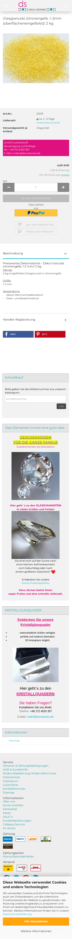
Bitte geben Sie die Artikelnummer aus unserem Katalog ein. (35, 391)
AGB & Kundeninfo (15, 769)
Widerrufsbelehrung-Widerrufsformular (29, 773)
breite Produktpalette (35, 582)
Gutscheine (10, 785)
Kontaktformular (14, 788)
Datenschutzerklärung (17, 914)
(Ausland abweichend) (48, 122)
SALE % (8, 816)
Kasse (7, 813)
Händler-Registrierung (19, 319)
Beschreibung (13, 253)
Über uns (9, 801)
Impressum (10, 781)
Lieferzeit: (9, 120)
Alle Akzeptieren (36, 921)
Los (61, 406)
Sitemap (14, 740)
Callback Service (14, 824)
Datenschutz (11, 777)
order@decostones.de (40, 716)
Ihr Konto (9, 828)
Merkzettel (10, 809)
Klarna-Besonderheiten (18, 856)
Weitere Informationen (36, 931)
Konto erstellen (13, 805)
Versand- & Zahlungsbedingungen (25, 765)
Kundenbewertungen (17, 820)
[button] (18, 334)
